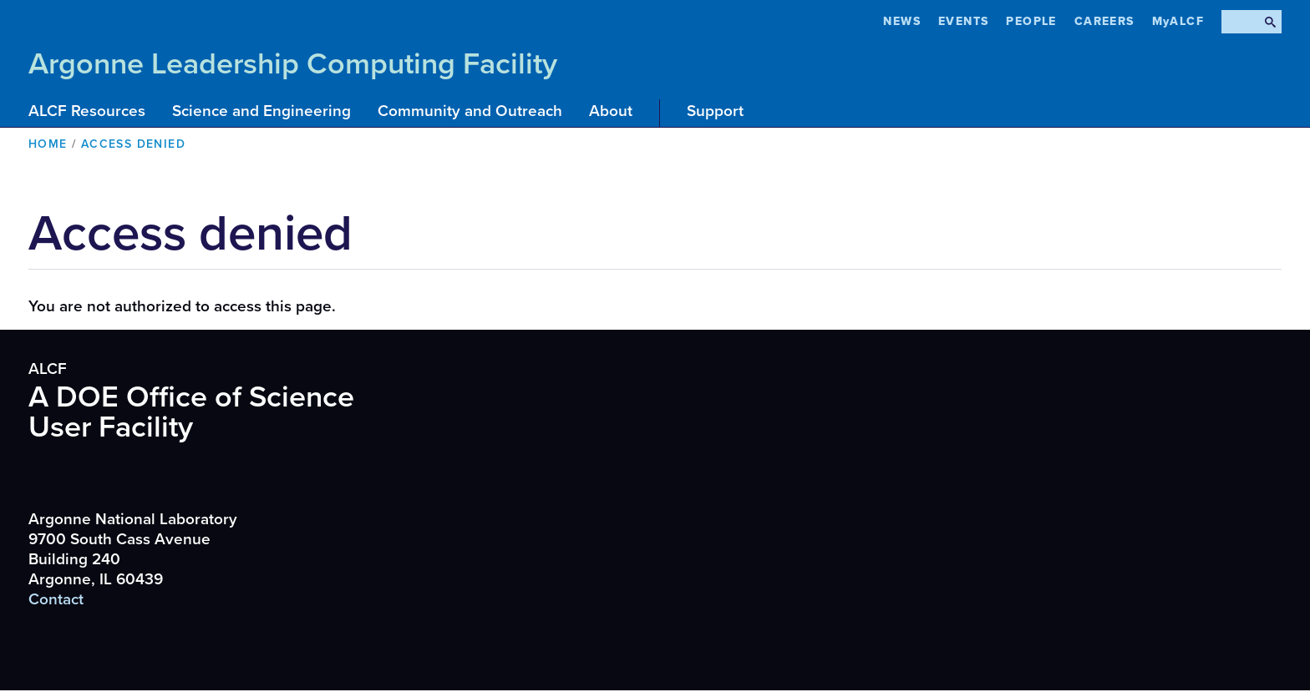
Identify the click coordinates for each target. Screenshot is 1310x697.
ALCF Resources (86, 111)
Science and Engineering (261, 111)
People (1031, 21)
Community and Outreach (470, 111)
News (902, 21)
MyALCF (1178, 21)
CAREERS (1104, 21)
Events (963, 21)
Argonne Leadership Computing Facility (292, 64)
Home (48, 144)
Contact (56, 599)
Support (715, 111)
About (610, 111)
